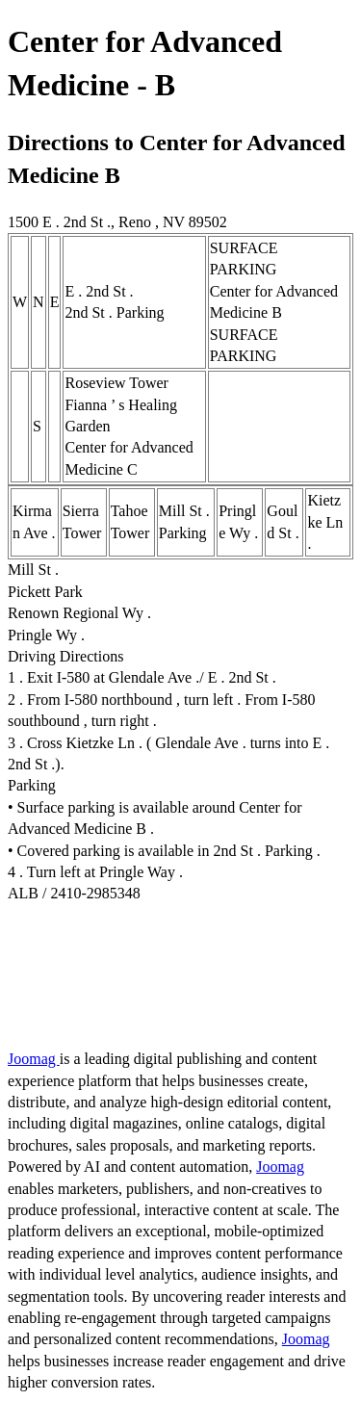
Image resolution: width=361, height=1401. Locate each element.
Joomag (34, 1059)
